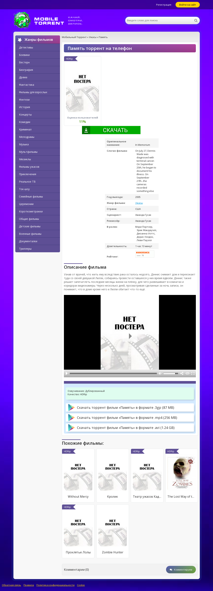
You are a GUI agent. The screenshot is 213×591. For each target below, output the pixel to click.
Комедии (24, 122)
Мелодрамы (26, 137)
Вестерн (24, 62)
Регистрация (163, 4)
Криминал (25, 129)
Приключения (27, 174)
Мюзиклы (25, 159)
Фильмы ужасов (29, 166)
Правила (28, 585)
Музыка (24, 144)
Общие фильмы (29, 219)
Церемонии (26, 204)
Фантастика (26, 84)
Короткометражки (31, 211)
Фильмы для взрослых (33, 92)
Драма (23, 77)
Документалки (28, 241)
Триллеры (25, 248)
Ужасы (139, 203)
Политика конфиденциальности (55, 585)
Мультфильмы (28, 152)
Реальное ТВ (27, 181)
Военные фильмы (30, 234)
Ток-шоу (24, 189)
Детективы (26, 47)
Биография (26, 70)
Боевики (24, 55)
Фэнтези (24, 99)
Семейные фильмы (31, 196)
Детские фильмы (29, 226)
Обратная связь (11, 585)
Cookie (81, 585)
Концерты (25, 114)
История (24, 107)
